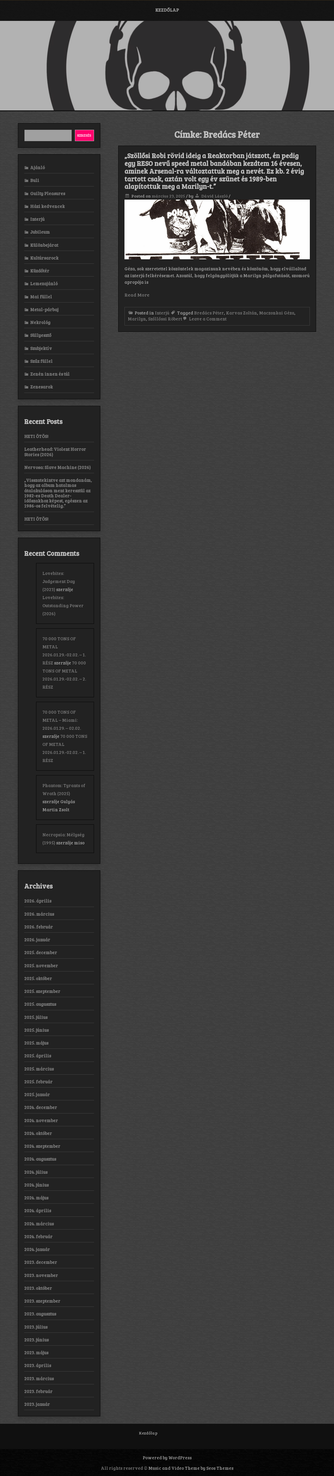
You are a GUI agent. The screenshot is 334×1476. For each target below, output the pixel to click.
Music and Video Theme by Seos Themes (190, 1468)
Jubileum (40, 232)
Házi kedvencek (47, 206)
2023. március (39, 1378)
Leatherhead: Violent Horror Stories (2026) (55, 451)
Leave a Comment (204, 319)
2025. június (36, 1030)
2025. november (41, 965)
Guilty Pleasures (47, 193)
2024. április (37, 1210)
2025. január (37, 1094)
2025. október (38, 978)
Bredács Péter (209, 313)
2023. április (37, 1365)
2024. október (38, 1133)
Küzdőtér (39, 271)
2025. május (36, 1043)
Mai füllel (41, 297)
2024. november (41, 1120)
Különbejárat (44, 245)
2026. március (39, 914)
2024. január (37, 1249)
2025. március (39, 1069)
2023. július (35, 1327)
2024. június (36, 1185)
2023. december (40, 1262)
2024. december (40, 1107)
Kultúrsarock (44, 258)
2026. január (37, 940)
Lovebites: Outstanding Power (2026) (63, 605)
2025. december (40, 952)
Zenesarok (41, 387)
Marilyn (137, 319)
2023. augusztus (40, 1314)
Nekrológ (40, 322)
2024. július (35, 1172)
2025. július (35, 1017)
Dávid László (214, 196)
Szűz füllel (41, 361)
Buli (34, 180)
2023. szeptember (42, 1301)
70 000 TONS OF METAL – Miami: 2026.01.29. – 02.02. (61, 720)
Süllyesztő (40, 335)
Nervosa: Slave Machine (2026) (57, 467)
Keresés (84, 135)
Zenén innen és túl (50, 374)
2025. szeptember (42, 991)
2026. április (37, 901)
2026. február (38, 927)
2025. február (38, 1082)
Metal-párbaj (44, 309)
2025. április (37, 1056)
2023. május (36, 1352)
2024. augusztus (40, 1159)
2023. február (38, 1391)
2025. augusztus (40, 1004)
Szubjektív (41, 348)
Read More (137, 295)
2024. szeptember (42, 1146)
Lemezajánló (44, 283)
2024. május (36, 1198)
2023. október (38, 1288)
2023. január (37, 1404)
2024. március (39, 1224)
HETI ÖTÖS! (36, 436)
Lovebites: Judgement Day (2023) (58, 581)
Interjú (162, 313)
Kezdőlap (167, 10)
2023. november (41, 1275)
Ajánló (37, 167)
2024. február (38, 1236)
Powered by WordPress (167, 1457)
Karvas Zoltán (241, 313)
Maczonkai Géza (276, 313)
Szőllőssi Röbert (165, 319)
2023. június (36, 1340)
